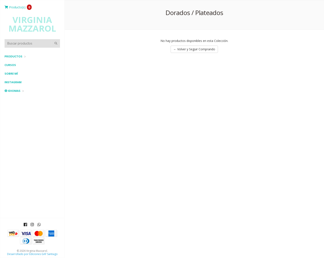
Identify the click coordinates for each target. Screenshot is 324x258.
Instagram (13, 82)
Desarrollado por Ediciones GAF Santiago (32, 254)
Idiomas (12, 91)
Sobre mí (11, 73)
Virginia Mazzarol (32, 24)
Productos (13, 56)
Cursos (10, 65)
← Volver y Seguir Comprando (194, 49)
